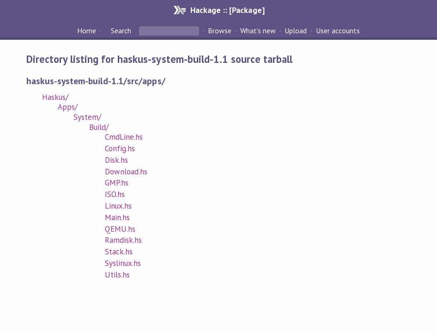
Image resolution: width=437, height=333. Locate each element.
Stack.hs (119, 252)
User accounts (338, 30)
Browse (219, 30)
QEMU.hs (120, 229)
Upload (296, 30)
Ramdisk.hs (123, 240)
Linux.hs (118, 206)
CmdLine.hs (124, 137)
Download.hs (126, 171)
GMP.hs (116, 183)
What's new (258, 30)
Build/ (99, 127)
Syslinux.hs (123, 263)
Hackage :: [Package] (227, 10)
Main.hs (117, 217)
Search (121, 30)
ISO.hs (115, 194)
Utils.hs (117, 275)
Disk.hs (116, 160)
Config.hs (120, 148)
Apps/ (68, 107)
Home (86, 30)
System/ (87, 117)
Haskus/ (55, 97)
